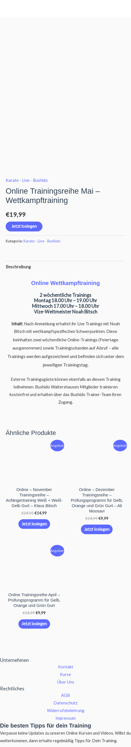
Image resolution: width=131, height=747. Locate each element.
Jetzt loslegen (24, 196)
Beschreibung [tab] (18, 236)
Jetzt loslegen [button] (34, 493)
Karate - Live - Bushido (27, 150)
